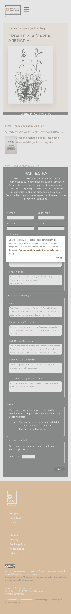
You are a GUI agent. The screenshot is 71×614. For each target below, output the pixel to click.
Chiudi (59, 258)
